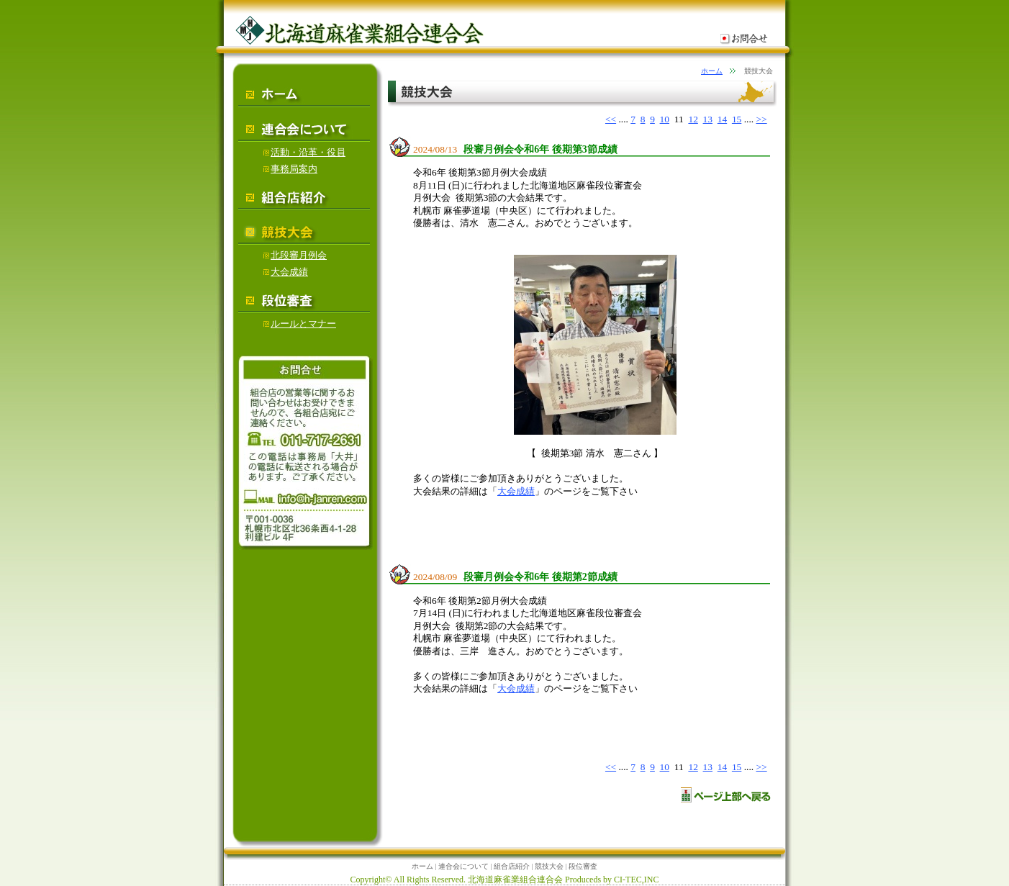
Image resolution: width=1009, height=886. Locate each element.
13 (707, 119)
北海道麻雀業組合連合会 (515, 879)
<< (610, 119)
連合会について (463, 866)
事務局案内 (290, 168)
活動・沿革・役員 (304, 152)
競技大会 (549, 866)
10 (664, 119)
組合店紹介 (512, 866)
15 (736, 119)
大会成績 (516, 491)
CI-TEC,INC (636, 879)
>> (761, 119)
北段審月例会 (295, 255)
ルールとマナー (299, 323)
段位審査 (583, 866)
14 (722, 119)
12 (692, 119)
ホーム (712, 71)
